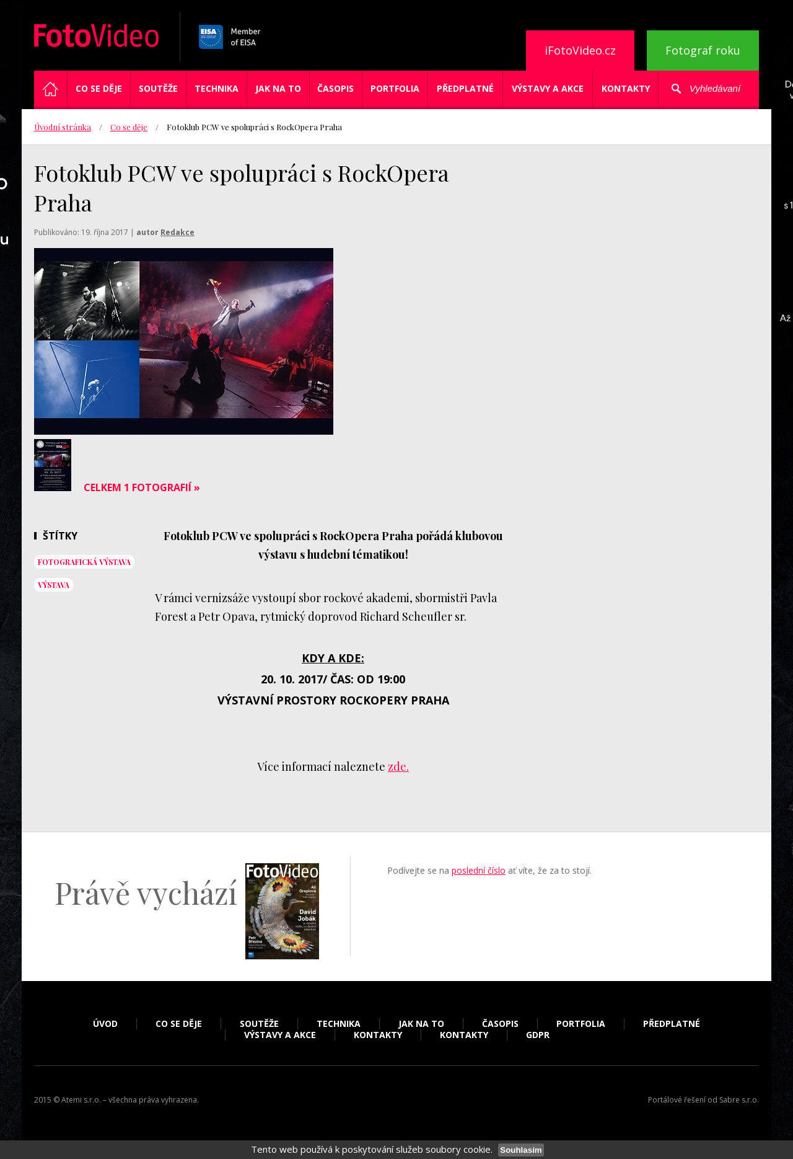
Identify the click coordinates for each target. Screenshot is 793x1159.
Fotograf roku (702, 50)
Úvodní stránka (62, 127)
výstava (53, 585)
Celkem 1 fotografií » (142, 487)
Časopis (335, 88)
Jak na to (278, 88)
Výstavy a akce (548, 88)
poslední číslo (479, 870)
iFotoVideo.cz (580, 50)
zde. (398, 766)
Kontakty (626, 88)
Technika (217, 88)
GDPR (538, 1035)
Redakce (177, 232)
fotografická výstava (84, 562)
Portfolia (394, 88)
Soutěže (158, 88)
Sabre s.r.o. (739, 1100)
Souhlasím (520, 1150)
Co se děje (99, 88)
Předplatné (465, 88)
